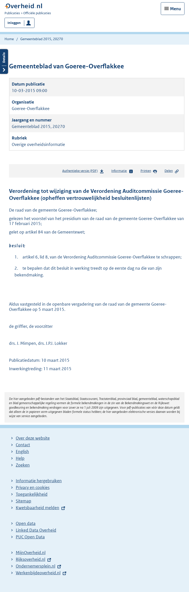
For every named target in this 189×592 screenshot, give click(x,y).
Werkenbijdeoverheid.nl (38, 573)
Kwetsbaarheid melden (37, 507)
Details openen (4, 61)
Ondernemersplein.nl (35, 566)
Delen (171, 171)
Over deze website (33, 438)
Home (9, 39)
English (22, 451)
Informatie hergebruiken (39, 480)
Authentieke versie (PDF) (83, 171)
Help (20, 458)
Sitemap (23, 501)
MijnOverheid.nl (31, 552)
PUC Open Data (30, 537)
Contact (23, 445)
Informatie (122, 171)
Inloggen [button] (14, 23)
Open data (26, 523)
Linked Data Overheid (36, 530)
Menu (175, 8)
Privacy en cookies (33, 487)
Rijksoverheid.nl (30, 559)
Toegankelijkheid (32, 494)
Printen (148, 171)
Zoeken (23, 465)
